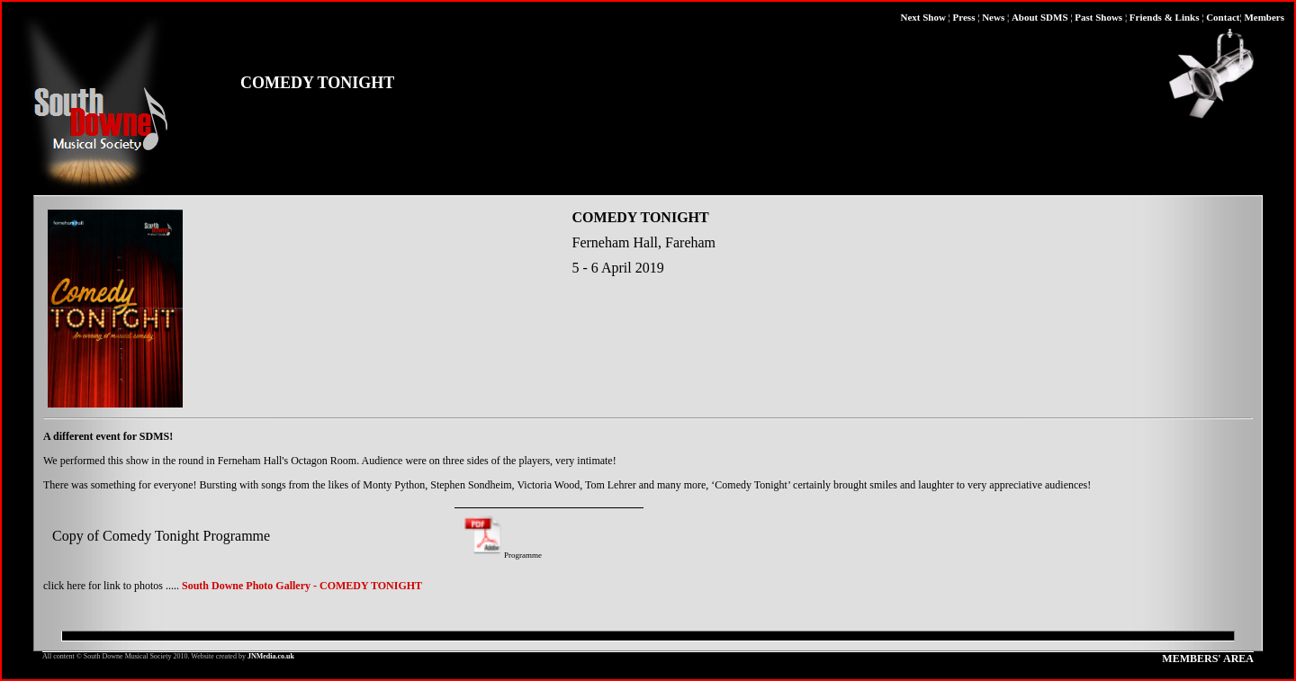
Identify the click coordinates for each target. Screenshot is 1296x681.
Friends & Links (1165, 17)
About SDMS (1040, 17)
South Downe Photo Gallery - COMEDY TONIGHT (302, 585)
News (993, 17)
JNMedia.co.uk (271, 656)
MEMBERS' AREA (1208, 658)
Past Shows (1098, 17)
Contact (1222, 17)
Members (1264, 17)
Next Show (922, 17)
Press (964, 17)
